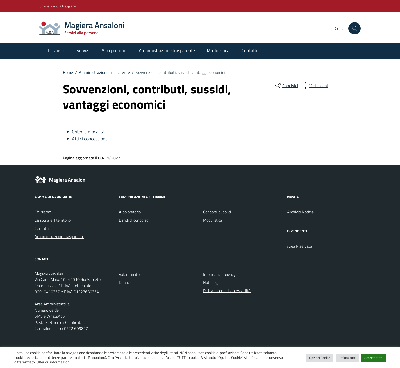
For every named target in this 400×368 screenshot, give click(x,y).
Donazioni (127, 282)
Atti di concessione (90, 138)
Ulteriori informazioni (53, 362)
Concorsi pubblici (217, 212)
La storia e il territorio (53, 220)
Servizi (83, 50)
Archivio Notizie (300, 212)
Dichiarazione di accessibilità (227, 291)
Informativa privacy (219, 274)
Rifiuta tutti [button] (348, 357)
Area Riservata (299, 246)
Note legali (212, 282)
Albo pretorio (114, 50)
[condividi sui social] (286, 85)
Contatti (249, 50)
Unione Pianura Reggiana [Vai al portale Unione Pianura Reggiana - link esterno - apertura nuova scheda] (57, 6)
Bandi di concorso (133, 220)
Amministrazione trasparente (167, 50)
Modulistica (218, 50)
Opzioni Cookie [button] (319, 357)
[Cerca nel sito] (354, 28)
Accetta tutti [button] (373, 357)
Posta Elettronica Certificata (58, 322)
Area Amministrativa (52, 304)
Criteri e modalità (88, 131)
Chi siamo (54, 50)
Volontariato (129, 274)
